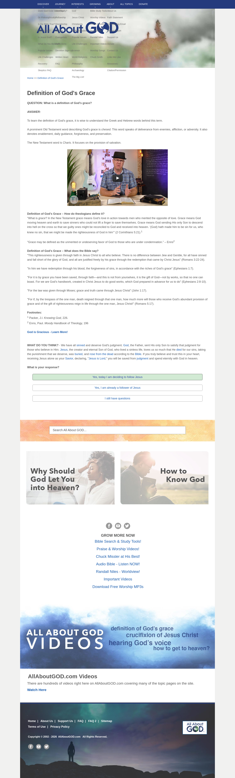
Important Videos (118, 579)
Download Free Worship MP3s (117, 587)
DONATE (143, 4)
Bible (138, 354)
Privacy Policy (60, 726)
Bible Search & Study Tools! (118, 541)
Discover (43, 4)
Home (30, 78)
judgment (142, 358)
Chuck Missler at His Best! (118, 556)
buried (78, 354)
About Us (46, 721)
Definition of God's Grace (51, 78)
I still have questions (117, 398)
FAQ (80, 721)
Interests (77, 4)
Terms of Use (37, 726)
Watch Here (36, 690)
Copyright (34, 736)
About (110, 4)
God (126, 345)
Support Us (65, 721)
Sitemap (106, 721)
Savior (69, 358)
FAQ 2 (92, 721)
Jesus (64, 349)
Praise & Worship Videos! (118, 549)
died (179, 349)
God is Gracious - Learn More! (47, 332)
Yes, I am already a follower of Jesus (117, 387)
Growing (95, 4)
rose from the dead (101, 354)
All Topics (126, 4)
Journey (60, 4)
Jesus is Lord (97, 358)
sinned (81, 345)
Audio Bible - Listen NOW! (118, 564)
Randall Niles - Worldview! (118, 571)
